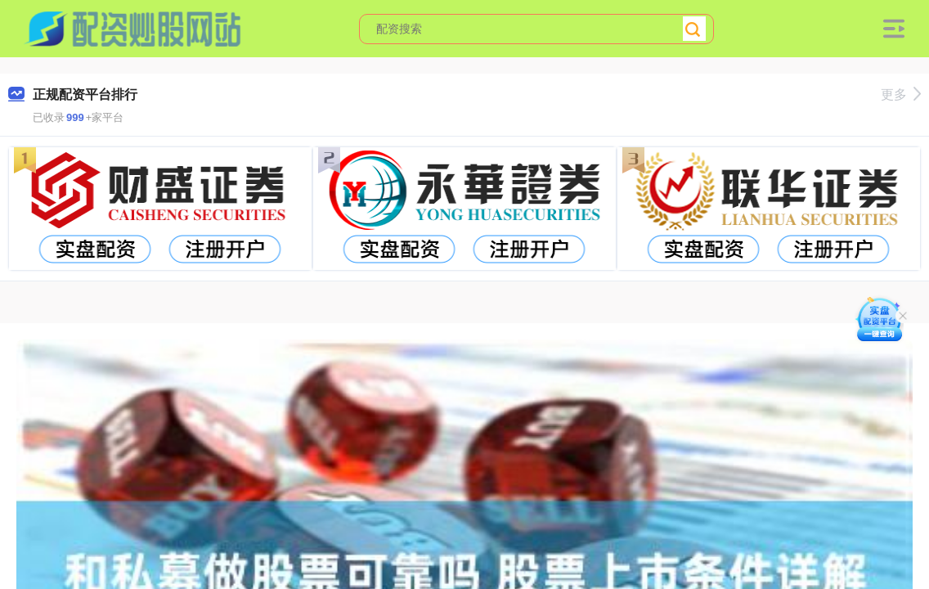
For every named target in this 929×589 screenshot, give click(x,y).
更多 (901, 94)
